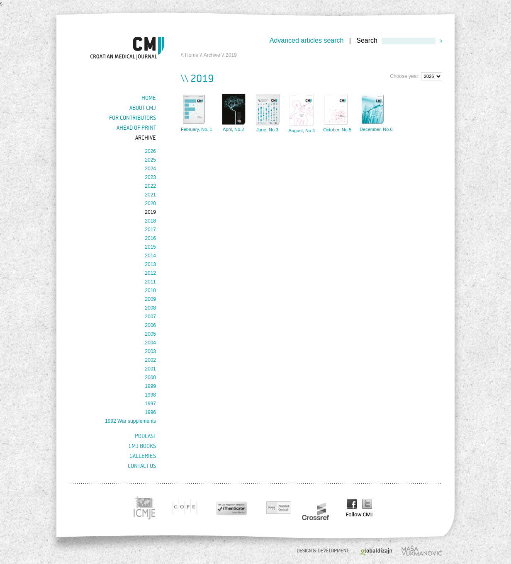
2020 (150, 203)
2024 (150, 169)
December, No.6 (376, 129)
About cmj (142, 107)
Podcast (145, 436)
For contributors (132, 117)
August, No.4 (302, 130)
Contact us (142, 466)
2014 (150, 256)
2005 (150, 334)
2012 (150, 273)
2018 (150, 221)
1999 (150, 386)
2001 (150, 369)
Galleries (142, 456)
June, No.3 (267, 129)
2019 (150, 212)
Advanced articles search (307, 40)
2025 (150, 160)
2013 (150, 264)
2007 (150, 317)
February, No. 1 (196, 129)
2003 (150, 351)
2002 (150, 360)
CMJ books (142, 446)
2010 (150, 290)
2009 (150, 299)
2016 (150, 238)
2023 (150, 177)
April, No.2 (233, 129)
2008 (150, 308)
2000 (150, 377)
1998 (150, 395)
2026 (150, 151)
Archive (212, 55)
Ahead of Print (136, 127)
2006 (150, 325)
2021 (150, 195)
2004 (150, 343)
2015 (150, 247)
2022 (150, 186)
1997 (150, 404)
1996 (150, 412)
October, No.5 (337, 129)
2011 (150, 282)
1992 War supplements (130, 421)
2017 (150, 229)
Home (191, 55)
